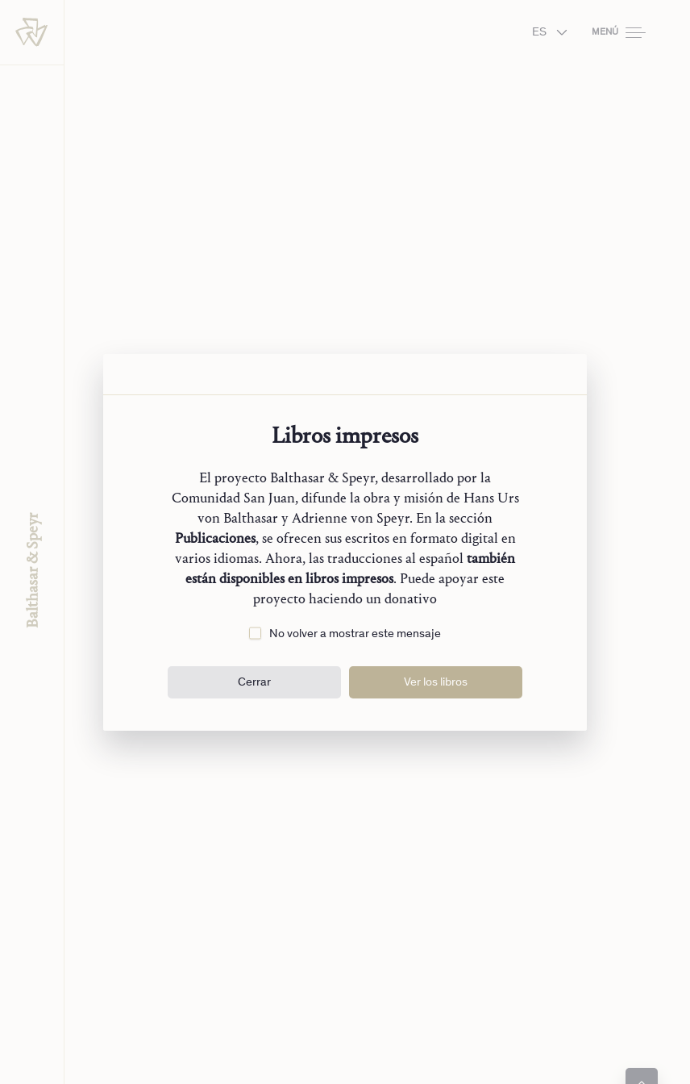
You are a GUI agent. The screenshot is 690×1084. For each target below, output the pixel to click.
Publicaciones (215, 538)
